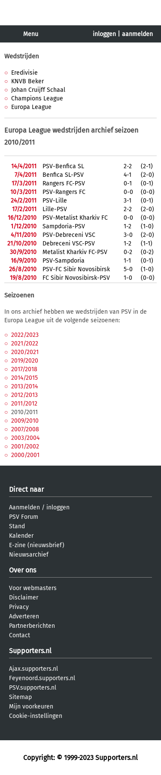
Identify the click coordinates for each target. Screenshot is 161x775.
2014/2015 (24, 377)
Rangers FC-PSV (64, 183)
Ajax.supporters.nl (33, 668)
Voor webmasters (33, 588)
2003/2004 (25, 438)
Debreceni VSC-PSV (69, 243)
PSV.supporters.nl (32, 687)
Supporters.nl (30, 651)
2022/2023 (25, 335)
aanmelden (137, 34)
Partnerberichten (32, 626)
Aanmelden (24, 507)
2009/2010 (25, 420)
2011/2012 (24, 403)
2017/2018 (24, 369)
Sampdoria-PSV (64, 226)
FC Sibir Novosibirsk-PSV (76, 278)
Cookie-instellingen (35, 716)
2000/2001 (25, 455)
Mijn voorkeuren (31, 706)
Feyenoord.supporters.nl (42, 678)
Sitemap (20, 697)
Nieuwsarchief (29, 554)
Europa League (31, 107)
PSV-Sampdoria (64, 260)
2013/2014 (24, 386)
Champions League (37, 98)
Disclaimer (23, 597)
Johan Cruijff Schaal (38, 90)
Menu (30, 34)
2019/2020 (24, 360)
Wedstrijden (21, 56)
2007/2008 (25, 429)
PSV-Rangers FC (64, 192)
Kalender (21, 535)
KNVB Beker (27, 81)
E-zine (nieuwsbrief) (36, 545)
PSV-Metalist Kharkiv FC (75, 217)
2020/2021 (25, 352)
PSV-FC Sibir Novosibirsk (76, 269)
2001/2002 (25, 446)
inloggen (104, 34)
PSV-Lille (55, 200)
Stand (17, 526)
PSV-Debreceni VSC (69, 235)
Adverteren (24, 616)
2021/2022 (24, 343)
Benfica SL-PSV (63, 175)
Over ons (22, 570)
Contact (19, 635)
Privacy (19, 607)
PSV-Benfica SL (63, 166)
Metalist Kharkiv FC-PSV (75, 252)
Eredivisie (24, 72)
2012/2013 (24, 395)
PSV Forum (23, 517)
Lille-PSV (55, 209)
